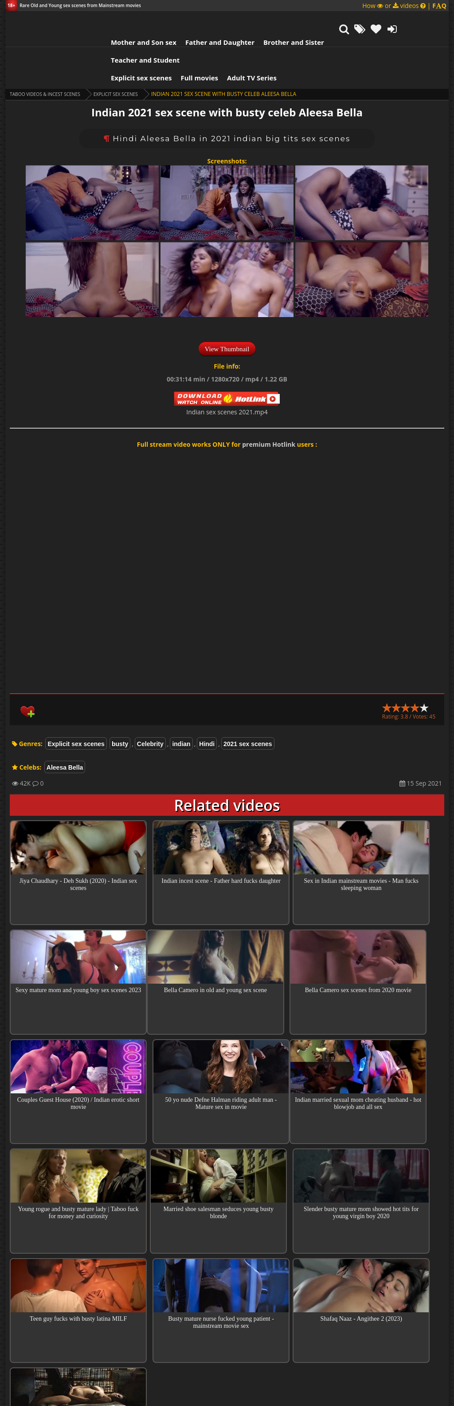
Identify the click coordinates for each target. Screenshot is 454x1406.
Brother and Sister (259, 20)
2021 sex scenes (247, 703)
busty (120, 703)
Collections (227, 1300)
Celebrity (150, 703)
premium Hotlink (268, 404)
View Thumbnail (227, 309)
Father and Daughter (185, 20)
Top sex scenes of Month (227, 1275)
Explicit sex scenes (106, 37)
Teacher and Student (332, 20)
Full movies (165, 37)
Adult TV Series (217, 37)
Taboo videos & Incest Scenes (51, 54)
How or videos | (404, 5)
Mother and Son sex (109, 20)
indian (181, 703)
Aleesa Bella (65, 727)
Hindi (207, 703)
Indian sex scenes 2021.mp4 (226, 372)
